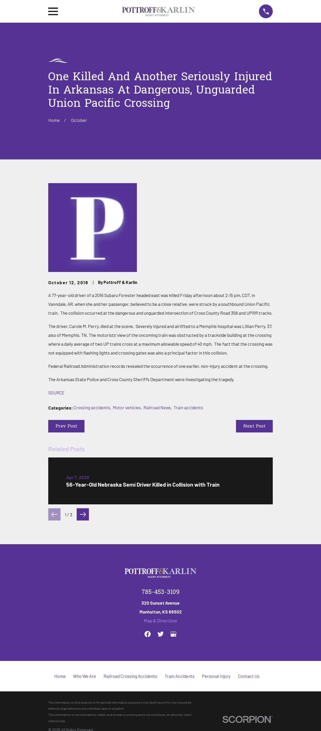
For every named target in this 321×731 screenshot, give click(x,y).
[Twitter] (161, 634)
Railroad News (157, 407)
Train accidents (188, 407)
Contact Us (248, 676)
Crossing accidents (92, 407)
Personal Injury (216, 676)
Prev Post (66, 426)
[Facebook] (147, 634)
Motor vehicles (127, 407)
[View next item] (83, 514)
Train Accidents (180, 676)
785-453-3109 (160, 592)
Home (60, 676)
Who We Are (84, 676)
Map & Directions (160, 620)
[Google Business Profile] (173, 634)
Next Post (254, 426)
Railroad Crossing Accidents (130, 676)
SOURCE (56, 392)
